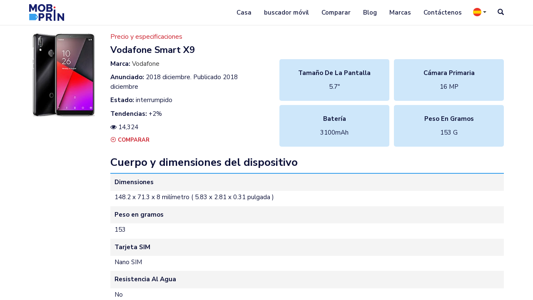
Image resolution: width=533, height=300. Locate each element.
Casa (244, 12)
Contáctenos (442, 12)
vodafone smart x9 (152, 50)
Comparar (336, 12)
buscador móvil (286, 12)
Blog (370, 12)
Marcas (400, 12)
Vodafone (145, 64)
